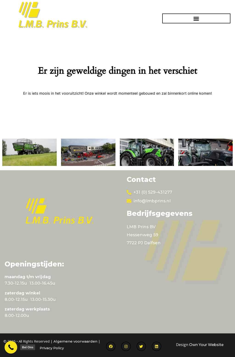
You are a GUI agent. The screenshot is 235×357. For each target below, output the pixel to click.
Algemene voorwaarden (75, 341)
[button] (196, 18)
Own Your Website (206, 345)
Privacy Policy (52, 348)
